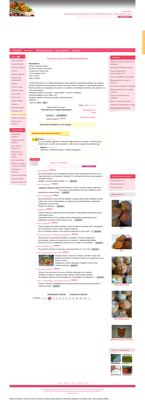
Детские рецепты (18, 107)
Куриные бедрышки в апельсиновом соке (118, 72)
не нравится (61, 115)
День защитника (18, 160)
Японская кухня (116, 187)
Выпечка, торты (17, 90)
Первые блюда (17, 101)
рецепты (66, 383)
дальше (73, 181)
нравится (50, 115)
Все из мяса (16, 97)
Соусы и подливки (19, 114)
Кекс (122, 227)
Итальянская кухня (117, 184)
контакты (80, 383)
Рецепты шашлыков (19, 182)
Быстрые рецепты (18, 67)
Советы (76, 50)
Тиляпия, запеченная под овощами (119, 97)
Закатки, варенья (18, 74)
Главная (17, 50)
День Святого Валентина (17, 147)
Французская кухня (117, 180)
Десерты (15, 104)
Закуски (14, 83)
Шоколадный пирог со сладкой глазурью (121, 91)
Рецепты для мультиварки (16, 79)
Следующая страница (78, 294)
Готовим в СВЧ (17, 111)
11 (81, 298)
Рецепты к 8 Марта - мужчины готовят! (19, 165)
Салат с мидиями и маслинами (122, 77)
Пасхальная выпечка (16, 171)
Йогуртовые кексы (122, 283)
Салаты (14, 71)
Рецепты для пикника (16, 122)
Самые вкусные (17, 64)
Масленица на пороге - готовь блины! (17, 154)
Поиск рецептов (44, 50)
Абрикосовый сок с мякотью (121, 338)
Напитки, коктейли (18, 118)
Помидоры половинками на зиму (122, 105)
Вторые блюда (17, 87)
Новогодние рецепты (16, 135)
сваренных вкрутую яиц (48, 188)
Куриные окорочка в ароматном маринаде (122, 63)
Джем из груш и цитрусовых (120, 101)
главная (59, 383)
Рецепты (28, 50)
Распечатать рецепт (88, 117)
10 (77, 298)
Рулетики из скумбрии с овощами (122, 86)
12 (85, 298)
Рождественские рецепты (18, 141)
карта (86, 383)
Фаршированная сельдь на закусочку (120, 81)
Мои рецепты (62, 50)
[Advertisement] (72, 33)
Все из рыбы (16, 94)
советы (73, 383)
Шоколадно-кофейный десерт (121, 67)
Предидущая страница (57, 294)
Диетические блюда (19, 175)
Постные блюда (17, 179)
